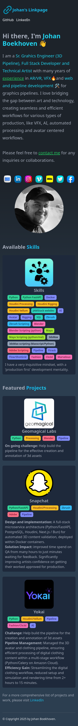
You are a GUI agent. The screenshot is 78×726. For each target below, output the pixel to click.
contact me (49, 153)
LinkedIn (23, 20)
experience (13, 78)
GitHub (8, 20)
